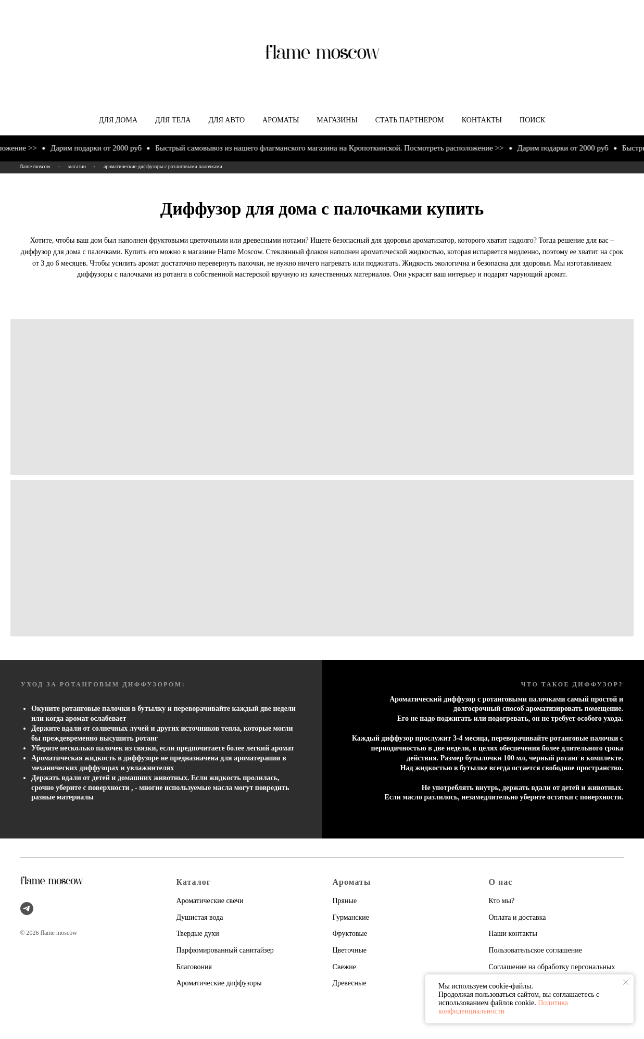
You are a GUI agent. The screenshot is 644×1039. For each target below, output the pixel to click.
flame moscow (35, 166)
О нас (501, 882)
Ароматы (280, 120)
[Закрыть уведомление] (626, 982)
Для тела (173, 120)
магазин (77, 166)
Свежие (344, 967)
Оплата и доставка (517, 917)
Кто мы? (502, 901)
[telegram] (26, 908)
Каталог (193, 882)
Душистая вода (199, 917)
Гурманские (351, 917)
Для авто (226, 120)
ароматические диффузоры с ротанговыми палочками (163, 166)
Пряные (345, 901)
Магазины (337, 120)
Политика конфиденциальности (503, 1007)
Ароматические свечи (210, 901)
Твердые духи (197, 933)
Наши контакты (513, 933)
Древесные (350, 983)
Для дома (118, 120)
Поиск (532, 120)
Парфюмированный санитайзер (225, 950)
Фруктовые (350, 933)
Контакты (482, 120)
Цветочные (350, 950)
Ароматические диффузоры (219, 983)
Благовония (194, 967)
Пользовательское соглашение (536, 950)
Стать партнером (409, 120)
